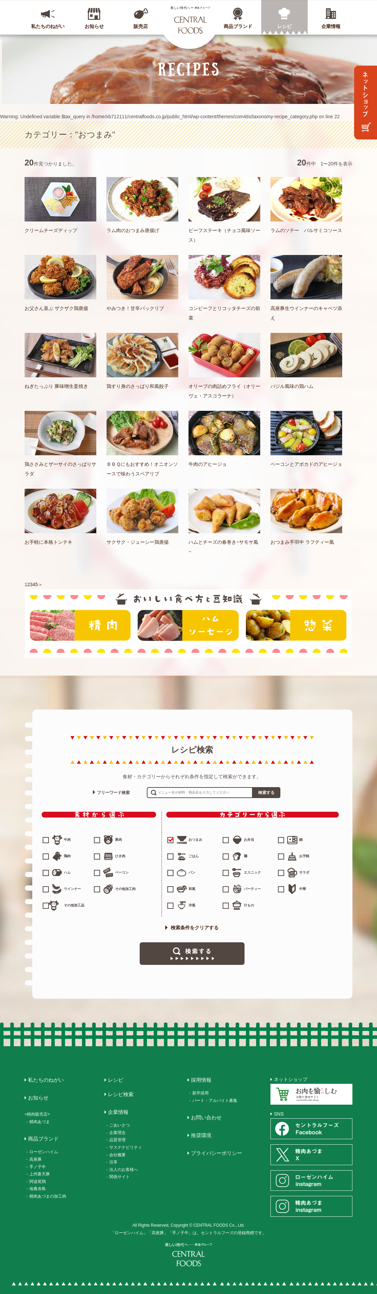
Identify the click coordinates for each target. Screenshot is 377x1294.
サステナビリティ (125, 1147)
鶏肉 (67, 856)
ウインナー (72, 889)
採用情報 (201, 1080)
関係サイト (119, 1176)
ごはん (193, 856)
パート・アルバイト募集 (214, 1100)
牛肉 (67, 839)
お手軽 (304, 856)
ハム (67, 872)
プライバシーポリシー (216, 1153)
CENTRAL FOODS (190, 19)
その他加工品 (74, 905)
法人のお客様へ (123, 1169)
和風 (191, 889)
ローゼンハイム (43, 1151)
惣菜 (296, 625)
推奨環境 (201, 1135)
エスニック (252, 872)
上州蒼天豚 (39, 1174)
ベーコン (122, 872)
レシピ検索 (121, 1094)
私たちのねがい (48, 26)
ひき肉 (120, 856)
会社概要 (117, 1155)
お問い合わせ (206, 1117)
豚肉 (118, 839)
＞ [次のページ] (40, 584)
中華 (302, 889)
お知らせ (94, 26)
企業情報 (330, 26)
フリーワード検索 (113, 792)
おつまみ (185, 840)
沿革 (113, 1162)
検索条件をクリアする (192, 927)
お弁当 (249, 839)
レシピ (284, 26)
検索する (266, 792)
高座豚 (35, 1159)
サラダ (304, 872)
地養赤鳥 (37, 1188)
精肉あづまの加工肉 (47, 1196)
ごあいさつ (119, 1125)
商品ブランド (238, 26)
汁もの (249, 905)
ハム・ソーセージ (188, 625)
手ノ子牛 (37, 1166)
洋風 (191, 905)
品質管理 (117, 1139)
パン (191, 872)
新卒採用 (200, 1093)
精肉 (80, 625)
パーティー (252, 889)
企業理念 (117, 1132)
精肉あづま (39, 1121)
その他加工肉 (125, 889)
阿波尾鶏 (37, 1181)
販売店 (141, 26)
